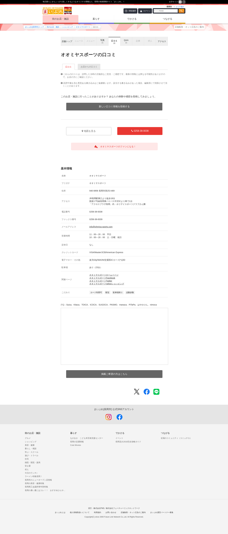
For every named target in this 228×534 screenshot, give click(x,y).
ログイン (146, 11)
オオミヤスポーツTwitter (100, 281)
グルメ (28, 438)
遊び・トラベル (31, 455)
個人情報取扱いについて (79, 512)
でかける (132, 19)
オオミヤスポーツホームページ (103, 275)
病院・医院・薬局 (32, 462)
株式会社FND (98, 508)
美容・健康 (29, 445)
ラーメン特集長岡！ (33, 476)
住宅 (27, 459)
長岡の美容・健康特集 (34, 483)
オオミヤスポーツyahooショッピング (106, 284)
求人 (27, 469)
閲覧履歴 (132, 11)
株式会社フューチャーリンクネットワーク (123, 508)
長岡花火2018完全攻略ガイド (128, 442)
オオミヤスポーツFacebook (102, 278)
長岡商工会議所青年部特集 (36, 487)
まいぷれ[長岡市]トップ (34, 27)
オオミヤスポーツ (83, 27)
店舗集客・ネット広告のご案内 (189, 27)
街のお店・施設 (60, 19)
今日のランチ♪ (31, 473)
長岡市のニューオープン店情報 (38, 480)
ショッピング (67, 27)
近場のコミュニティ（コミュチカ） (176, 438)
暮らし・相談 (30, 448)
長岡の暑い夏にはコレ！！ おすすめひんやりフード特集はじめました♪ (46, 490)
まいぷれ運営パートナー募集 (161, 512)
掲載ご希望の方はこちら (114, 374)
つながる (167, 19)
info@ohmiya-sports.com (101, 227)
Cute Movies (75, 445)
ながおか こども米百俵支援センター (86, 438)
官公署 (28, 466)
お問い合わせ (111, 512)
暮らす (96, 19)
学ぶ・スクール (31, 452)
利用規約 (97, 512)
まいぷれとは (60, 512)
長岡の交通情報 (77, 442)
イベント (119, 438)
